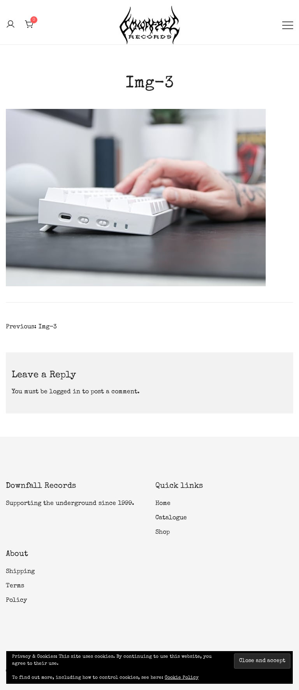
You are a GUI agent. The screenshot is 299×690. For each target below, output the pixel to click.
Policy (16, 600)
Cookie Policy (182, 678)
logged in (64, 392)
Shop (162, 532)
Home (163, 504)
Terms (15, 586)
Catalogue (171, 518)
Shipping (20, 572)
